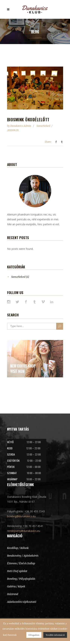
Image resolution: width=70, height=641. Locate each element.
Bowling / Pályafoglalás (21, 578)
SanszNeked (43, 126)
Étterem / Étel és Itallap (21, 563)
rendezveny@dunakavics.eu (23, 531)
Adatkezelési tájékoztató (21, 601)
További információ (55, 634)
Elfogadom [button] (34, 634)
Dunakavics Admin (21, 126)
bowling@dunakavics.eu (21, 516)
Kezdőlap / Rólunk (18, 548)
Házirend (12, 594)
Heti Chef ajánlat (17, 571)
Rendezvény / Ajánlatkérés (22, 555)
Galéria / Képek (16, 586)
